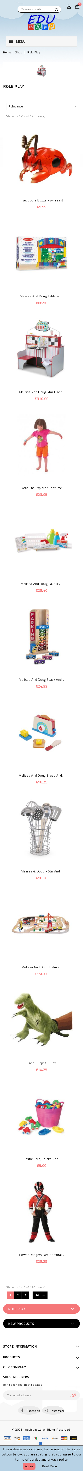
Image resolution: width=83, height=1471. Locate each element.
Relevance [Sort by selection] (43, 106)
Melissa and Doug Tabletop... (41, 296)
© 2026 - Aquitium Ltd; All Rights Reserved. (41, 1429)
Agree (29, 1466)
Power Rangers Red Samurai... (41, 1254)
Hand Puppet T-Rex (41, 1062)
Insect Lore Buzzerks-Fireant (41, 200)
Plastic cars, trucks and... (41, 1158)
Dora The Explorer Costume (41, 487)
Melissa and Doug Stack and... (41, 679)
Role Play (16, 1308)
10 (37, 1295)
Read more (49, 1466)
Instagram (57, 1410)
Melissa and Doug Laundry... (41, 583)
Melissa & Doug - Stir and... (41, 871)
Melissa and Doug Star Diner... (41, 391)
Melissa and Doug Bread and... (41, 775)
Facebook (33, 1410)
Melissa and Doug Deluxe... (42, 967)
